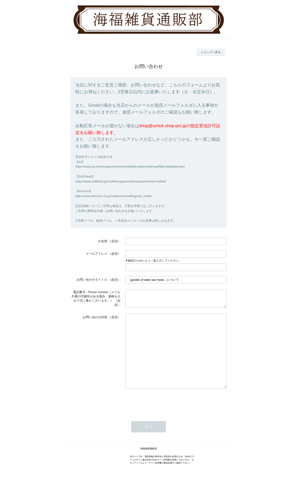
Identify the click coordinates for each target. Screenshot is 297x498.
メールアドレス (96, 253)
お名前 (102, 241)
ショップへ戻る (211, 52)
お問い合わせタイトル (92, 279)
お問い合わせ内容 (95, 318)
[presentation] (161, 417)
